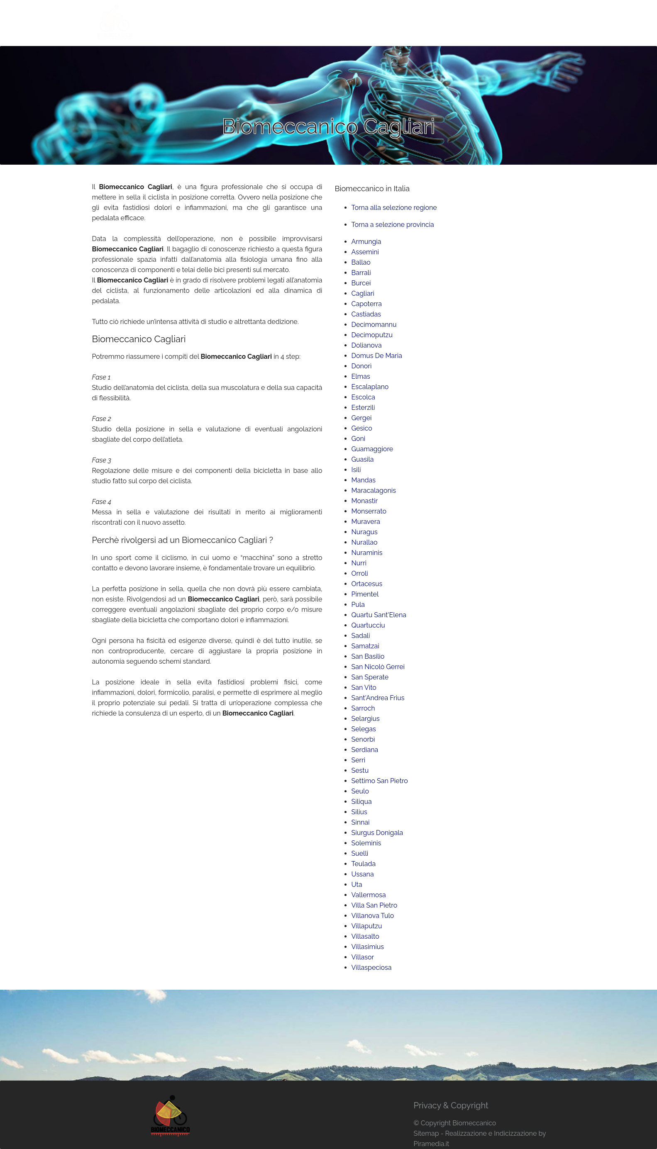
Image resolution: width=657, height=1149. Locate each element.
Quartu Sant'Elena (379, 615)
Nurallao (365, 542)
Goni (359, 439)
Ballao (361, 262)
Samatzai (365, 646)
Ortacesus (367, 584)
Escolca (364, 397)
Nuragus (365, 532)
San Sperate (370, 677)
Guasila (363, 459)
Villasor (363, 957)
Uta (357, 885)
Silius (359, 812)
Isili (356, 470)
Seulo (360, 791)
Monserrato (369, 511)
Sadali (361, 636)
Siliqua (362, 802)
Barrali (361, 273)
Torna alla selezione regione (394, 208)
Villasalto (365, 936)
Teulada (364, 864)
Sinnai (361, 822)
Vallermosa (369, 895)
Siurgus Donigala (377, 833)
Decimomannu (374, 325)
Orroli (360, 573)
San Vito (364, 687)
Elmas (361, 376)
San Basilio (368, 656)
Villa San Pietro (375, 905)
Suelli (360, 853)
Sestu (360, 770)
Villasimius (368, 947)
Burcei (361, 283)
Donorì (362, 366)
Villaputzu (367, 926)
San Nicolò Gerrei (378, 667)
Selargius (366, 719)
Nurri (359, 563)
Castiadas (366, 314)
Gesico (362, 428)
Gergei (362, 418)
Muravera (366, 522)
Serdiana (365, 750)
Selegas (364, 729)
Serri (359, 760)
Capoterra (367, 304)
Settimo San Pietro (380, 781)
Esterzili (363, 407)
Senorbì (363, 739)
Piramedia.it (431, 1144)
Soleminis (366, 843)
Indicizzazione (515, 1133)
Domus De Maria (377, 356)
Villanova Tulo (373, 916)
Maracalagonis (374, 490)
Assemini (365, 252)
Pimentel (365, 594)
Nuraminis (367, 553)
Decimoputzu (372, 335)
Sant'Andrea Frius (378, 698)
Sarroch (363, 708)
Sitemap (426, 1133)
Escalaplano (370, 387)
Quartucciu (368, 625)
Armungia (366, 242)
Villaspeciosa (372, 967)
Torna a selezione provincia (393, 225)
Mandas (364, 480)
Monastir (365, 501)
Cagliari (363, 293)
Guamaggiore (372, 449)
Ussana (363, 874)
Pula (358, 605)
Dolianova (367, 345)
